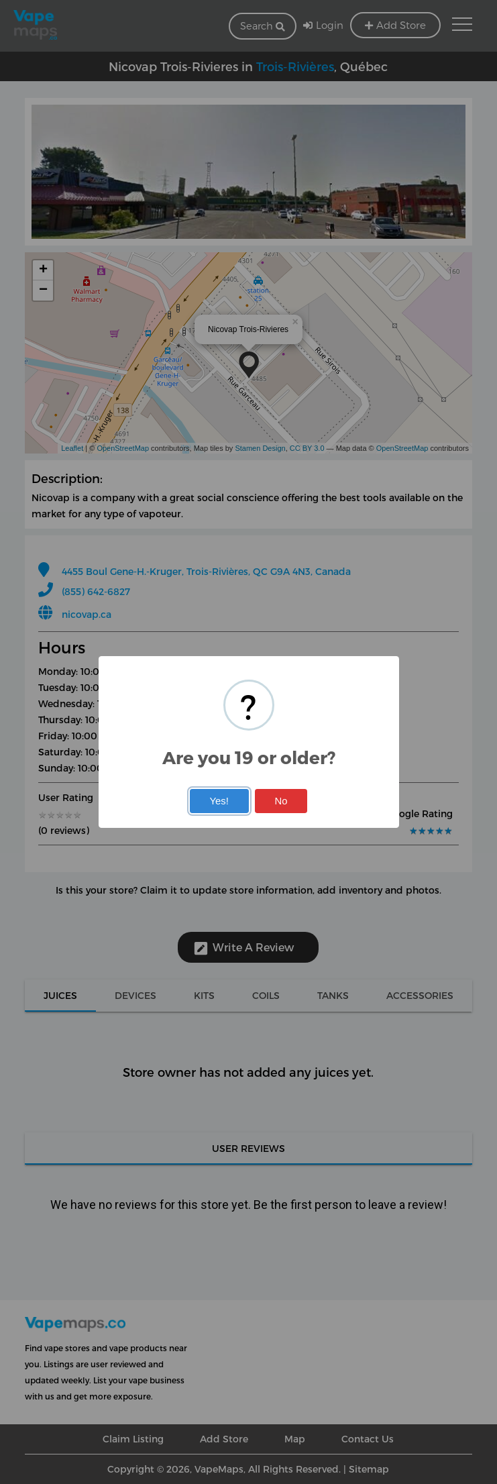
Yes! (218, 801)
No (281, 801)
